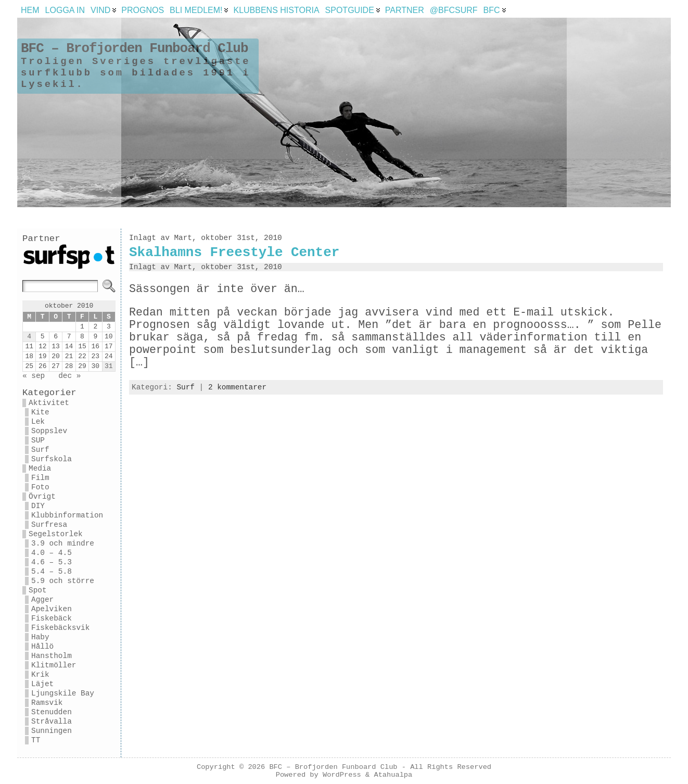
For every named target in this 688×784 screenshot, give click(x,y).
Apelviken (51, 609)
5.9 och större (62, 581)
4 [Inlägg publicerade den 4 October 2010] (29, 336)
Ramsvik (46, 703)
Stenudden (51, 712)
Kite (40, 412)
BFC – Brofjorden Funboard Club (134, 48)
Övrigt (42, 496)
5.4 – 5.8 (51, 571)
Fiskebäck (51, 618)
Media (40, 468)
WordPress (342, 775)
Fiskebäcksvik (60, 628)
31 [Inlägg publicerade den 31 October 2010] (109, 366)
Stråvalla (51, 721)
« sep (33, 376)
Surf (40, 450)
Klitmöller (53, 665)
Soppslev (49, 431)
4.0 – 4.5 (51, 553)
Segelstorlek (56, 534)
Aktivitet (49, 403)
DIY (38, 506)
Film (40, 478)
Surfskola (51, 459)
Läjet (42, 684)
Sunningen (51, 731)
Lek (38, 422)
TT (35, 740)
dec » (69, 376)
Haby (40, 637)
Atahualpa (393, 775)
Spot (38, 590)
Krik (40, 675)
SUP (38, 440)
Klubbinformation (67, 515)
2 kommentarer (237, 387)
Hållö (42, 646)
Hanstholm (51, 656)
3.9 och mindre (62, 543)
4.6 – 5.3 (51, 562)
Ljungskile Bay (62, 693)
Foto (40, 487)
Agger (42, 600)
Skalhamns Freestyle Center (234, 252)
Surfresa (49, 525)
